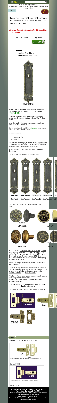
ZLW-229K (22, 226)
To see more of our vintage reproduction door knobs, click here (28, 285)
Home (12, 18)
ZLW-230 (14, 199)
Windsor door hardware (31, 258)
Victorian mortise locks (33, 271)
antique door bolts (17, 271)
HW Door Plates (40, 18)
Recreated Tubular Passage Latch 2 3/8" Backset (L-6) (25, 358)
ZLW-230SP (25, 199)
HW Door (28, 18)
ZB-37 (50, 246)
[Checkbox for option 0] (17, 52)
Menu (12, 10)
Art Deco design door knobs (24, 254)
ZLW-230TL (36, 199)
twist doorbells (30, 273)
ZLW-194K (22, 246)
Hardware (19, 18)
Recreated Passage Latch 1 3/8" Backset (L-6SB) (24, 380)
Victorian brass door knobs (30, 251)
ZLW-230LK (47, 199)
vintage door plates (16, 269)
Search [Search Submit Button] (46, 2)
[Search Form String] (36, 2)
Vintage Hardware (15, 279)
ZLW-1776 (51, 226)
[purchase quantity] (44, 37)
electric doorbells (15, 273)
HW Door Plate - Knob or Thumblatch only (25, 21)
